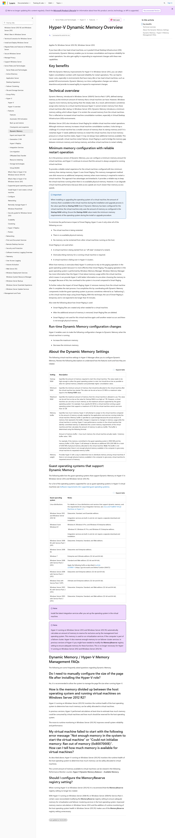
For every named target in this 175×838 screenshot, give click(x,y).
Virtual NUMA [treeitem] (14, 168)
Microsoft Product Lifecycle (64, 10)
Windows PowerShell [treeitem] (15, 209)
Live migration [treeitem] (15, 151)
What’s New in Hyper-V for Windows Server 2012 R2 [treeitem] (17, 173)
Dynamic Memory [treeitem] (16, 131)
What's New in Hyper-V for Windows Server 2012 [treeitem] (17, 180)
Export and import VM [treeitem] (17, 135)
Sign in (170, 3)
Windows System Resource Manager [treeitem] (18, 277)
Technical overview (149, 27)
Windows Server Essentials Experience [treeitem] (19, 285)
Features (92, 20)
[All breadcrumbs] (51, 20)
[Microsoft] (4, 3)
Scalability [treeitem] (11, 220)
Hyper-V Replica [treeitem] (15, 143)
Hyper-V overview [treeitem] (14, 107)
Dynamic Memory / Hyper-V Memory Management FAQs (156, 34)
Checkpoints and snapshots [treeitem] (19, 127)
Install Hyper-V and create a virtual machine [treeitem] (20, 191)
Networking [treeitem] (12, 200)
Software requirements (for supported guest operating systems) (84, 487)
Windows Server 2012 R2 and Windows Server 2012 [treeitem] (17, 29)
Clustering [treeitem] (11, 224)
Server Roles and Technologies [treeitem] (16, 70)
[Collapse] (32, 18)
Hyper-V (83, 20)
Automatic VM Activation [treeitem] (18, 119)
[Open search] (164, 3)
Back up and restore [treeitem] (17, 123)
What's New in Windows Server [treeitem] (15, 34)
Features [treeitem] (13, 115)
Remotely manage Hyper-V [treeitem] (17, 205)
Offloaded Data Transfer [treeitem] (18, 156)
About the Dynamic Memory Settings (156, 30)
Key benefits (147, 24)
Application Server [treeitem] (12, 78)
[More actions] (124, 20)
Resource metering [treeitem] (16, 160)
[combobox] (18, 23)
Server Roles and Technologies (65, 20)
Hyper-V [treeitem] (11, 102)
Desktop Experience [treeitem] (13, 82)
